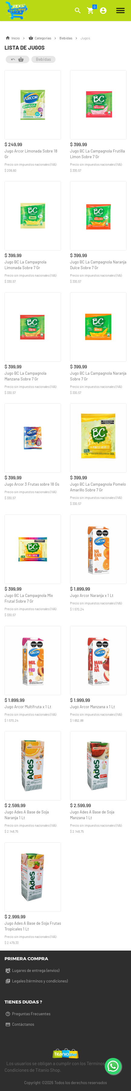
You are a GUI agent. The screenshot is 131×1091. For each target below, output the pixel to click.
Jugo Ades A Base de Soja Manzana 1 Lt (92, 815)
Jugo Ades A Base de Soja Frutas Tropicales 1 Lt (33, 926)
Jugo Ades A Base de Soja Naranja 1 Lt (27, 815)
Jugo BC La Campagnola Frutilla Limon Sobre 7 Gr (97, 154)
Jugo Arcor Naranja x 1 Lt (91, 595)
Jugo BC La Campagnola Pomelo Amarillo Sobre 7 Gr (98, 487)
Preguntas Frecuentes (27, 1013)
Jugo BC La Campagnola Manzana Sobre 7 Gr (25, 376)
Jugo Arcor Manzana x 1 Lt (92, 706)
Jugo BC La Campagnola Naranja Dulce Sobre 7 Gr (98, 265)
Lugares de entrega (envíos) (32, 970)
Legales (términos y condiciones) (36, 981)
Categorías (44, 38)
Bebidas (70, 38)
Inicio (16, 38)
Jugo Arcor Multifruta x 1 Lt (28, 706)
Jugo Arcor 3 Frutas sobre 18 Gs (32, 484)
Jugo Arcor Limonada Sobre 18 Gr (31, 154)
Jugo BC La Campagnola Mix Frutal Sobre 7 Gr (29, 598)
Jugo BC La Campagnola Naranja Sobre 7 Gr (98, 376)
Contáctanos (19, 1024)
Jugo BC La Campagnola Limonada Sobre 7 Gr (25, 265)
